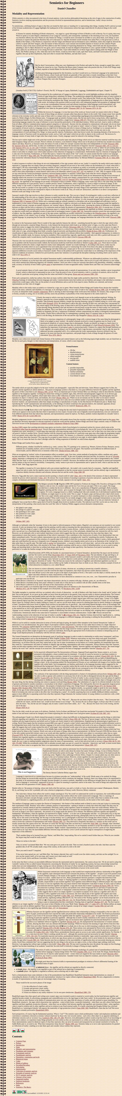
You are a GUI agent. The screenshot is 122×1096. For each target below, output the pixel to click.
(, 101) (78, 476)
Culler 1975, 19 (97, 904)
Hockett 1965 (27, 688)
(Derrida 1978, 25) (73, 922)
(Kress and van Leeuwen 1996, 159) (85, 274)
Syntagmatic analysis (23, 1053)
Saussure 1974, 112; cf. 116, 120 (27, 148)
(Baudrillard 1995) (42, 1010)
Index (18, 1085)
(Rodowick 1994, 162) (94, 207)
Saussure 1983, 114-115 (59, 179)
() (107, 800)
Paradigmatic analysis (23, 1055)
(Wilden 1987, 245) (22, 521)
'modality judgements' (40, 292)
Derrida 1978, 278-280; (51, 928)
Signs (18, 1047)
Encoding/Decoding (23, 1065)
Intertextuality (21, 1069)
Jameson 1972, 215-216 (35, 619)
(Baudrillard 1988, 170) (82, 992)
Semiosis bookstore (22, 1081)
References (20, 1083)
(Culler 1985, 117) (94, 243)
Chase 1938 (71, 555)
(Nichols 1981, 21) (59, 822)
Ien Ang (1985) (17, 427)
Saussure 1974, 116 (75, 179)
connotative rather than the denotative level (27, 429)
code (66, 454)
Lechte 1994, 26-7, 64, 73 (65, 900)
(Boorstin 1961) (112, 954)
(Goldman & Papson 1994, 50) (103, 886)
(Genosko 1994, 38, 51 (103, 158)
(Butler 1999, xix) (71, 1024)
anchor (51, 543)
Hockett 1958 (111, 686)
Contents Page (21, 1041)
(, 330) (78, 658)
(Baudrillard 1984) (89, 977)
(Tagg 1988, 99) (79, 472)
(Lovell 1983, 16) (33, 940)
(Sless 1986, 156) (63, 944)
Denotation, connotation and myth (27, 1057)
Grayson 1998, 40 (84, 237)
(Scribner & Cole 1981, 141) (100, 713)
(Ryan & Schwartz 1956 (106, 325)
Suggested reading (22, 1079)
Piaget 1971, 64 (100, 686)
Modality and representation (25, 1049)
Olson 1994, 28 (74, 719)
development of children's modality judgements (46, 423)
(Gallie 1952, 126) (42, 932)
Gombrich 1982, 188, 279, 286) (53, 1018)
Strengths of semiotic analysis (26, 1073)
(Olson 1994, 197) (91, 745)
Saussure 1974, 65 (21, 146)
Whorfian (15, 280)
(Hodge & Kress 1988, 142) (68, 451)
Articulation (63, 908)
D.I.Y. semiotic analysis (24, 1075)
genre (48, 264)
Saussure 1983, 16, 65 (77, 108)
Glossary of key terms (23, 1077)
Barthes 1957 (83, 904)
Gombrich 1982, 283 (54, 175)
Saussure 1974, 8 (31, 201)
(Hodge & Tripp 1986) (70, 423)
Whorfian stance (100, 213)
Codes (18, 1061)
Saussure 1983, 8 (18, 201)
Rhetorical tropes (22, 1059)
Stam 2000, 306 (82, 1008)
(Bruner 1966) (72, 682)
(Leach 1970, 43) (47, 678)
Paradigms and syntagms (24, 1051)
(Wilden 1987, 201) (114, 674)
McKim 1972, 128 (23, 589)
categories (25, 627)
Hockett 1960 (16, 688)
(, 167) (43, 478)
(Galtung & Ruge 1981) (44, 958)
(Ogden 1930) (65, 638)
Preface (18, 1043)
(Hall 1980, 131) (96, 824)
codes (70, 327)
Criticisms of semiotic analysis (26, 1071)
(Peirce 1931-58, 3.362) (95, 315)
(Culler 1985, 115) (67, 896)
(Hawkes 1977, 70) (102, 648)
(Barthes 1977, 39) (100, 902)
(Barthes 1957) (55, 158)
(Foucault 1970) (17, 735)
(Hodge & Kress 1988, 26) (95, 231)
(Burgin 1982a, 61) (62, 398)
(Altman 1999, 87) (80, 120)
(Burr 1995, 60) (34, 156)
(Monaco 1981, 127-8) (45, 392)
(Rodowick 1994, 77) (83, 406)
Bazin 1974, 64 (23, 416)
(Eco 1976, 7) (25, 255)
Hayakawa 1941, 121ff (71, 589)
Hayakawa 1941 (83, 555)
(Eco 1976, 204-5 (55, 335)
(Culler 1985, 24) (77, 211)
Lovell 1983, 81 (34, 416)
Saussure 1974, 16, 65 (93, 108)
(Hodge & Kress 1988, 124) (98, 290)
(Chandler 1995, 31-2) (84, 952)
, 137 (52, 908)
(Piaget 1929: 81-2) (22, 708)
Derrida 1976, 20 (65, 928)
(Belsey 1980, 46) (47, 784)
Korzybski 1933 (58, 555)
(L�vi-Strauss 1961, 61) (70, 615)
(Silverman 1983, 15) (76, 227)
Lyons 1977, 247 (77, 171)
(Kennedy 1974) (52, 303)
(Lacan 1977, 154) (88, 916)
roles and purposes (68, 627)
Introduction (20, 1045)
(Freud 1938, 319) (107, 656)
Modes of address (22, 1063)
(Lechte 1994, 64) (100, 906)
